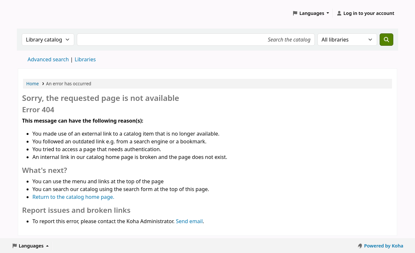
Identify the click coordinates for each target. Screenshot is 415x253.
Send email (189, 221)
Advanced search (48, 59)
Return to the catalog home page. (73, 196)
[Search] (386, 39)
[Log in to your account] (365, 13)
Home (32, 83)
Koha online (34, 13)
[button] (311, 13)
